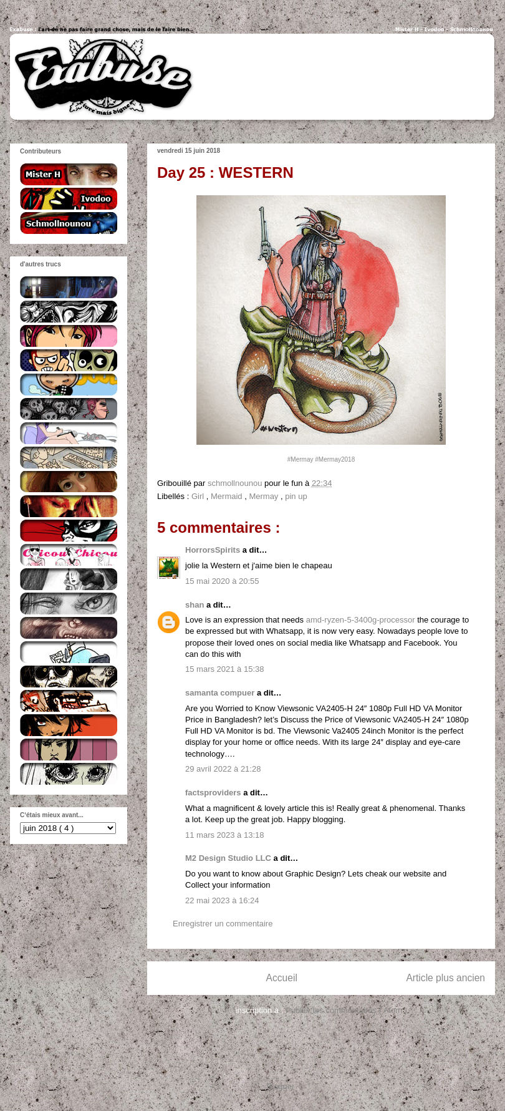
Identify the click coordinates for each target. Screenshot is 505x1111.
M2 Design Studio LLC (229, 858)
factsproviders (214, 792)
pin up (296, 496)
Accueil (281, 978)
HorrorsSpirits (214, 550)
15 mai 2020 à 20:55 (222, 581)
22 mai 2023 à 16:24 (222, 900)
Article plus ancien (445, 978)
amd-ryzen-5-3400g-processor (360, 619)
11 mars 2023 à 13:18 (224, 835)
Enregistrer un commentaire (222, 923)
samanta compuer (221, 692)
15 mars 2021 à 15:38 (224, 669)
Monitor (448, 708)
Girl (198, 496)
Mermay (265, 496)
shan (195, 604)
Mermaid (227, 496)
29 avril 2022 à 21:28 (223, 769)
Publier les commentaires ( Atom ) (346, 1010)
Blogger (280, 1086)
